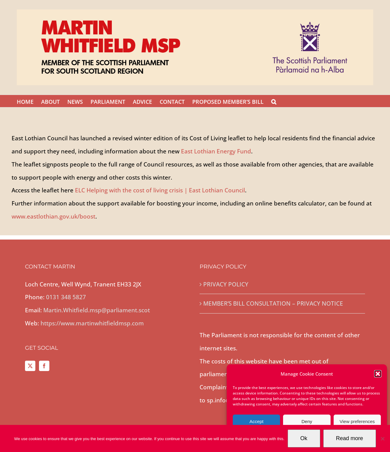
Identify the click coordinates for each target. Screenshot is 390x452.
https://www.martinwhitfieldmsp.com (92, 323)
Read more (349, 438)
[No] (382, 439)
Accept (257, 421)
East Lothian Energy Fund (216, 151)
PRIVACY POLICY (225, 284)
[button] (378, 374)
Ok (303, 438)
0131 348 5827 (66, 297)
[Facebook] (44, 366)
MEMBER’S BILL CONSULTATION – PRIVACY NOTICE (273, 303)
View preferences (357, 421)
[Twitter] (30, 366)
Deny (306, 421)
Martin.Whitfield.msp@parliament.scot (96, 310)
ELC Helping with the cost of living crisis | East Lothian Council (160, 190)
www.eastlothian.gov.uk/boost (53, 216)
